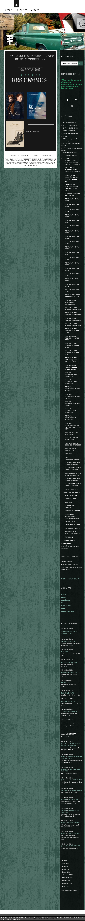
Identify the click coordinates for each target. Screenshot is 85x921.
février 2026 (66, 870)
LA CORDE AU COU (68, 702)
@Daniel (64, 847)
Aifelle (63, 757)
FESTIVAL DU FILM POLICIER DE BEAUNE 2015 (72, 339)
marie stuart (50, 163)
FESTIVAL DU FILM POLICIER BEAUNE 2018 (73, 320)
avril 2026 (65, 864)
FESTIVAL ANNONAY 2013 (72, 233)
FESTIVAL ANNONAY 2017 (72, 254)
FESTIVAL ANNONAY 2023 (72, 281)
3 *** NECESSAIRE (23, 156)
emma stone (39, 163)
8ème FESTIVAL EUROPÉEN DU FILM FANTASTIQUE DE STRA (71, 179)
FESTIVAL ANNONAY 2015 (72, 243)
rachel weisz (30, 163)
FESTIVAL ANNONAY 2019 (72, 265)
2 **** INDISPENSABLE (70, 129)
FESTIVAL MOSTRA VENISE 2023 (71, 439)
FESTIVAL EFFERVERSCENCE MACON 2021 (71, 375)
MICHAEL (64, 653)
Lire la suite (32, 133)
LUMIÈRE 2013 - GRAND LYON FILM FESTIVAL (73, 480)
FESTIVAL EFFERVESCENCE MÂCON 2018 (70, 411)
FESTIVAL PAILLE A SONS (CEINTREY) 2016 (73, 445)
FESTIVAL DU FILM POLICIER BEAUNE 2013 (73, 315)
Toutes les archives (69, 891)
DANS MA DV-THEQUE (72, 512)
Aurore (63, 800)
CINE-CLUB (68, 503)
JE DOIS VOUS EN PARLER (71, 494)
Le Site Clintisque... (67, 562)
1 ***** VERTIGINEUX (70, 126)
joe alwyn (33, 166)
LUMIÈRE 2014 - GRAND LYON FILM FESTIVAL (73, 486)
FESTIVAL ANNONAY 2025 (72, 291)
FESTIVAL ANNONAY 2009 (72, 211)
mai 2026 (65, 861)
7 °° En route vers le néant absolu (70, 145)
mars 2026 (66, 867)
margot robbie (45, 164)
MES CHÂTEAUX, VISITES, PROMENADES (73, 533)
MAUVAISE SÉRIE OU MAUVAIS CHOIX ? (69, 633)
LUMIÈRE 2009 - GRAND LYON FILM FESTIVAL (73, 475)
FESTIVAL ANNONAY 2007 (72, 201)
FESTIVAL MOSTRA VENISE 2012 (71, 434)
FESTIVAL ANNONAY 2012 (72, 227)
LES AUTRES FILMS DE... (73, 526)
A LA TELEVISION (71, 496)
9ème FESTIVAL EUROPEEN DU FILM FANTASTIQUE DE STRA (71, 188)
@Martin (64, 781)
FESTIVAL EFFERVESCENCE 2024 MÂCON (72, 397)
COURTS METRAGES (70, 156)
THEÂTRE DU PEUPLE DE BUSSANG (70, 548)
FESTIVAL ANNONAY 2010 (72, 217)
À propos (36, 11)
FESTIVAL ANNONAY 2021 (72, 275)
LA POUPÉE (65, 684)
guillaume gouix (33, 161)
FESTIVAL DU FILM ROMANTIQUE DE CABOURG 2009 (71, 368)
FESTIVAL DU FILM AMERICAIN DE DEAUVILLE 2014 (71, 303)
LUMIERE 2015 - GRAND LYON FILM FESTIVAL (73, 464)
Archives (22, 11)
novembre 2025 (67, 879)
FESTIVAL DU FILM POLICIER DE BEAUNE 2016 (72, 346)
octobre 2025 (66, 881)
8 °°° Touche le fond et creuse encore (72, 150)
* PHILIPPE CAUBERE (70, 123)
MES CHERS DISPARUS (72, 529)
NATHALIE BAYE (67, 694)
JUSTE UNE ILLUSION (69, 713)
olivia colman (19, 163)
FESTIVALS (66, 159)
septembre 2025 (67, 884)
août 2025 (65, 887)
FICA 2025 (68, 455)
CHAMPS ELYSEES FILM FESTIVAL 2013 (72, 195)
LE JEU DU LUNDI (70, 522)
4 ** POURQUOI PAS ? (70, 134)
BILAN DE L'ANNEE (71, 500)
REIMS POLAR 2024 (71, 490)
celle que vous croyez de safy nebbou (23, 160)
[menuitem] (9, 11)
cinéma (40, 160)
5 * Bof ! (65, 137)
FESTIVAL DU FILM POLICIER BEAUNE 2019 (73, 325)
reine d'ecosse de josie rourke (17, 164)
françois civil (10, 161)
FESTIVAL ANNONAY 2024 (72, 286)
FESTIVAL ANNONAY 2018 (72, 259)
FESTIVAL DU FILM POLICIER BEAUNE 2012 (73, 309)
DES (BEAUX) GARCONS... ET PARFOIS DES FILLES (72, 517)
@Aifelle (64, 745)
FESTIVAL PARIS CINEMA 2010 (70, 450)
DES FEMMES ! (30, 80)
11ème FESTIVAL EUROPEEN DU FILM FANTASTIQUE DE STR (72, 171)
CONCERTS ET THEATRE (70, 507)
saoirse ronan (34, 164)
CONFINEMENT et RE (70, 154)
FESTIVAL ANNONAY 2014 (72, 238)
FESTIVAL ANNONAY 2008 (72, 206)
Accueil (9, 11)
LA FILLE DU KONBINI (69, 663)
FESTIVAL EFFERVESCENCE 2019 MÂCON (72, 390)
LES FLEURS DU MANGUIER (71, 673)
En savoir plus (15, 919)
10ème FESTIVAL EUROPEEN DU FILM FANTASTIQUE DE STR (72, 163)
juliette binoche (50, 160)
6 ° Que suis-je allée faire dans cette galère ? (70, 141)
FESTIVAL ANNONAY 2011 (72, 222)
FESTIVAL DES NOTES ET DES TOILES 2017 (72, 297)
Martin (63, 824)
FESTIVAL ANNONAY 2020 (72, 270)
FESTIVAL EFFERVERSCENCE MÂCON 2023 (71, 382)
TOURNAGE (69, 538)
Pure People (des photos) (69, 565)
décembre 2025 (67, 876)
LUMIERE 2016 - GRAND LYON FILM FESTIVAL (73, 470)
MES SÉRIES (67, 544)
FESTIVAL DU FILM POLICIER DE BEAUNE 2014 (72, 332)
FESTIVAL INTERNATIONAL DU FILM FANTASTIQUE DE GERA (72, 427)
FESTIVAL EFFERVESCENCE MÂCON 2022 (70, 419)
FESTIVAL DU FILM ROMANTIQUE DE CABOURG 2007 (71, 361)
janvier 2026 (66, 873)
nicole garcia (21, 161)
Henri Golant (66, 607)
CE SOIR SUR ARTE (68, 642)
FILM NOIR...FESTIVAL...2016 (73, 459)
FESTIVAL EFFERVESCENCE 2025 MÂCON (72, 404)
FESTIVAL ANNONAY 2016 (72, 249)
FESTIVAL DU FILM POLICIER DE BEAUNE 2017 (72, 353)
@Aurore (64, 770)
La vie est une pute (69, 542)
